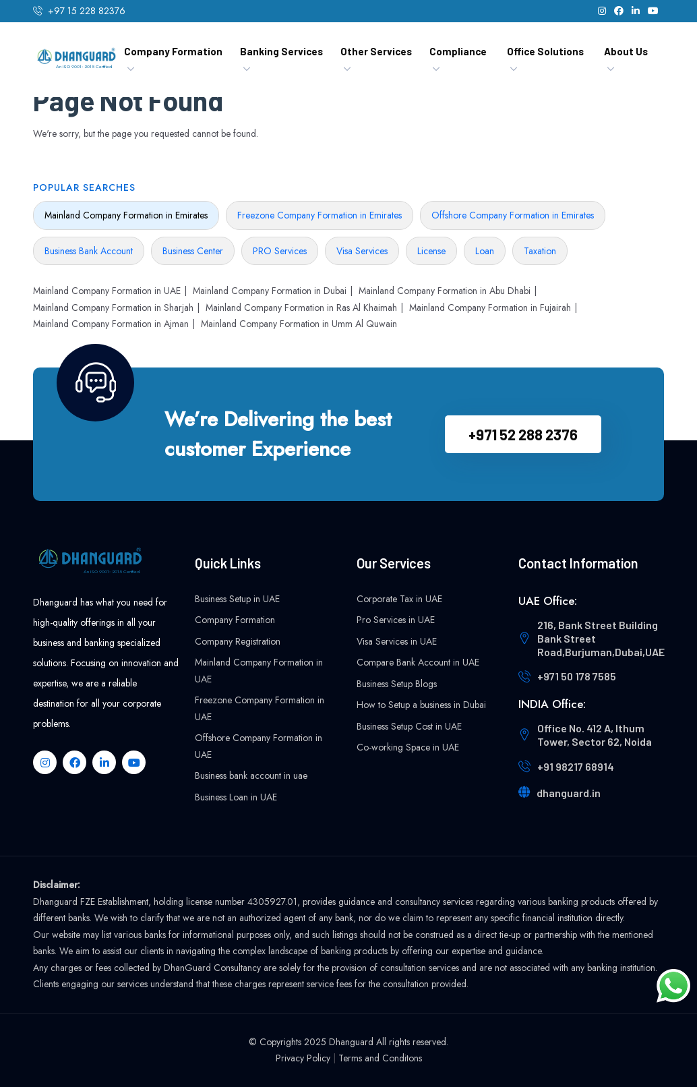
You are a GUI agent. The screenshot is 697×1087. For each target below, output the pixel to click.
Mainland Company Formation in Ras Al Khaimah (301, 307)
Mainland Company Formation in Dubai (269, 290)
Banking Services (281, 51)
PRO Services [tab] (280, 251)
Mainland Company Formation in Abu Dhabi (445, 290)
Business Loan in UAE (236, 797)
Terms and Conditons (380, 1058)
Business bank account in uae (251, 775)
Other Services (376, 51)
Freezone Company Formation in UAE (259, 708)
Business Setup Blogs (397, 684)
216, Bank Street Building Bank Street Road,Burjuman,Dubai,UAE (601, 638)
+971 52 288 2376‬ (523, 434)
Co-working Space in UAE (408, 747)
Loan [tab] (484, 251)
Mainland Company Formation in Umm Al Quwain (299, 323)
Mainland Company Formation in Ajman (111, 323)
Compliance (458, 51)
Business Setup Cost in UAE (409, 726)
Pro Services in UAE (396, 619)
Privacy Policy (303, 1058)
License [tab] (431, 251)
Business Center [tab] (192, 251)
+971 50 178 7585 (576, 676)
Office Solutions (545, 51)
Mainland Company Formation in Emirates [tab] (126, 215)
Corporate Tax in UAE (399, 599)
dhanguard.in (569, 792)
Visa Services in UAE (397, 641)
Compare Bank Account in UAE (418, 662)
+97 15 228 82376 (86, 11)
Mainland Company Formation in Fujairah (490, 307)
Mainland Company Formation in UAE (107, 290)
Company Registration (237, 641)
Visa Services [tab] (362, 251)
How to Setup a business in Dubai (421, 704)
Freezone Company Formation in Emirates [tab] (319, 215)
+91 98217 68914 (575, 766)
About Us (626, 51)
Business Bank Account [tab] (88, 251)
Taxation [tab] (540, 251)
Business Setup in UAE (237, 599)
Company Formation (173, 51)
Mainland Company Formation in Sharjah (113, 307)
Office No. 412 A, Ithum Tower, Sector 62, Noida (594, 735)
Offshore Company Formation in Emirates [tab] (512, 215)
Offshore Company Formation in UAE (258, 746)
